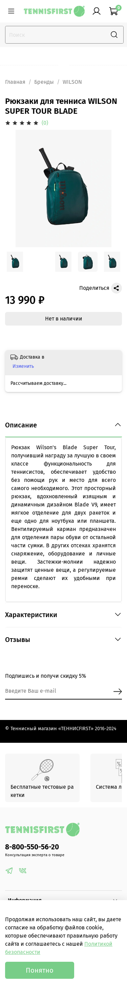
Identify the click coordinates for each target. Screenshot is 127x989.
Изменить (23, 366)
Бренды (44, 82)
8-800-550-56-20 (32, 847)
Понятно (40, 970)
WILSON (72, 82)
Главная (15, 82)
